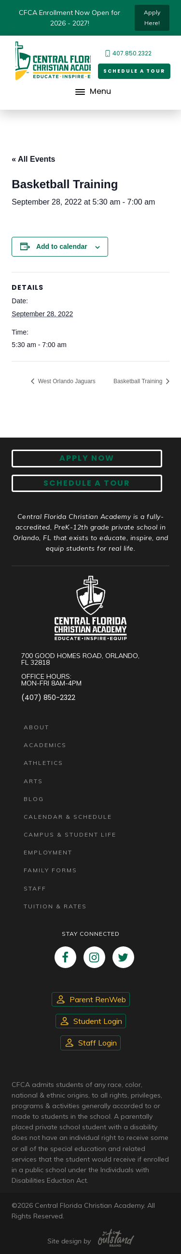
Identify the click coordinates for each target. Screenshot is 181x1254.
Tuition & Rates (55, 906)
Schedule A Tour (86, 483)
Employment (48, 852)
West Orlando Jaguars (66, 381)
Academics (45, 745)
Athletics (43, 762)
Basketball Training (138, 381)
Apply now (86, 458)
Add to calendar (61, 246)
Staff (35, 888)
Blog (34, 798)
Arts (33, 781)
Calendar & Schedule (68, 816)
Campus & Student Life (70, 834)
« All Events (33, 159)
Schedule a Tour (134, 71)
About (36, 727)
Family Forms (50, 870)
